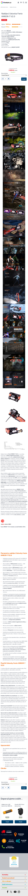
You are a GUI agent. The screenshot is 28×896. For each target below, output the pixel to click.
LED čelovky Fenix (4, 7)
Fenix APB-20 (22, 646)
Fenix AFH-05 (23, 659)
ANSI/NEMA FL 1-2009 (19, 514)
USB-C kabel (18, 651)
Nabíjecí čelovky (13, 7)
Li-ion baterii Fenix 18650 (12, 583)
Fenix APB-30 (12, 647)
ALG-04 (22, 503)
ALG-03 (17, 503)
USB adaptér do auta (15, 649)
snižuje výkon (15, 603)
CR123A (14, 586)
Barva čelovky (4, 73)
